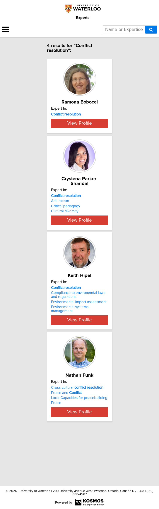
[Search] (151, 30)
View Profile (79, 151)
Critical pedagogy (65, 234)
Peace (56, 448)
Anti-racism (60, 229)
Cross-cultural (77, 433)
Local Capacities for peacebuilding (79, 443)
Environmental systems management (70, 349)
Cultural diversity (64, 239)
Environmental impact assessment (78, 342)
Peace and (66, 438)
